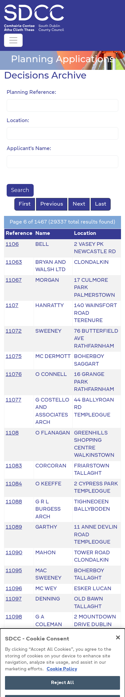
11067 (14, 280)
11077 (13, 400)
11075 (14, 356)
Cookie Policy (62, 677)
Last (100, 204)
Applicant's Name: (29, 148)
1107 (12, 305)
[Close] (118, 646)
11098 (14, 616)
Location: (18, 120)
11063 (14, 262)
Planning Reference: (31, 92)
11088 (14, 501)
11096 (14, 588)
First (25, 204)
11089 (14, 527)
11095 (14, 570)
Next (79, 204)
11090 (14, 552)
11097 (14, 599)
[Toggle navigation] (13, 40)
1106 (12, 244)
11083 (14, 465)
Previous (51, 204)
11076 (14, 374)
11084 (14, 483)
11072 (14, 331)
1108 (12, 433)
